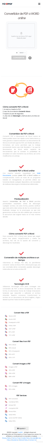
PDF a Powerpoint (14, 351)
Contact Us (32, 440)
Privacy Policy (6, 438)
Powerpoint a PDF (14, 322)
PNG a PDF (12, 373)
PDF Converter (13, 399)
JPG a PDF (12, 370)
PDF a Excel (12, 348)
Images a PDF (13, 367)
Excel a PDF (12, 319)
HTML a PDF (12, 326)
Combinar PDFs (13, 402)
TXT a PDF (12, 335)
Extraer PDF (12, 405)
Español (21, 428)
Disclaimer (15, 440)
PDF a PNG (12, 389)
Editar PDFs (12, 421)
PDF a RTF (12, 354)
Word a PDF (12, 316)
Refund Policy (23, 440)
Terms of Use (16, 438)
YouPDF (20, 432)
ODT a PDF (12, 329)
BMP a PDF (12, 376)
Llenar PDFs (12, 415)
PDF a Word (12, 345)
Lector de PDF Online (15, 418)
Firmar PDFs (12, 411)
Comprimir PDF (13, 408)
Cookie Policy (25, 438)
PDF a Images (13, 386)
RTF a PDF (12, 332)
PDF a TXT (12, 357)
